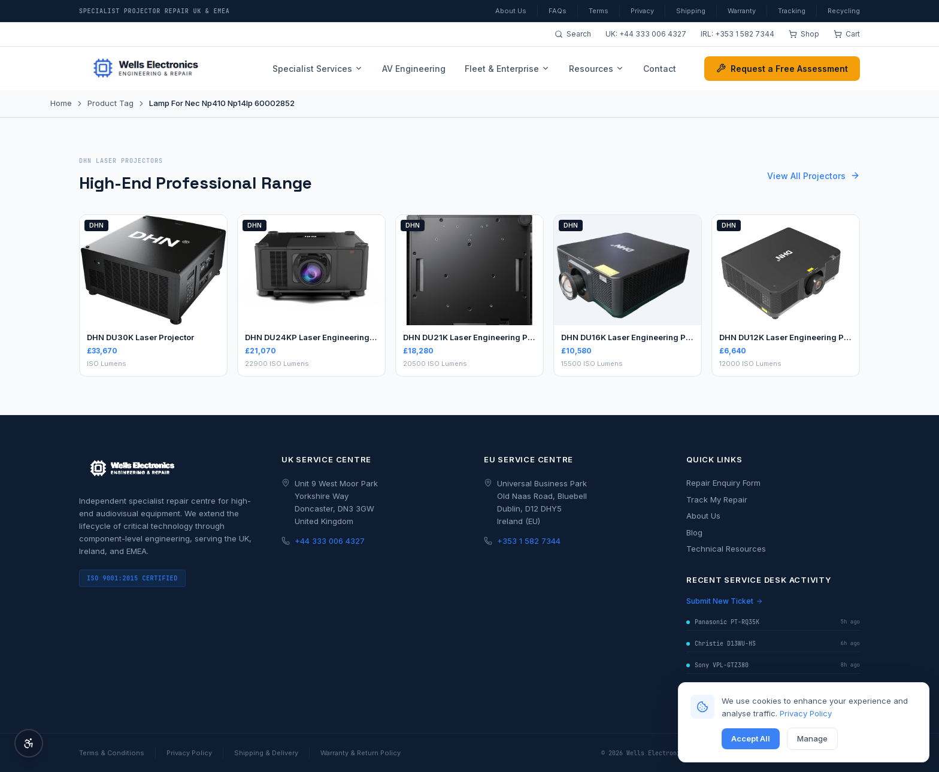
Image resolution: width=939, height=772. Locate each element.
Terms (598, 11)
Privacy (642, 11)
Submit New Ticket (724, 601)
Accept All (750, 738)
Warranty (742, 11)
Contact (659, 68)
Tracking (791, 11)
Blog (694, 532)
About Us (510, 11)
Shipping (690, 11)
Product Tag (110, 103)
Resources (596, 68)
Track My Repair (716, 499)
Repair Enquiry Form (723, 483)
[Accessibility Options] (28, 743)
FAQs (558, 11)
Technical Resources (726, 548)
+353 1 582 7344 (744, 33)
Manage (812, 738)
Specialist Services (317, 68)
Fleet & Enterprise (507, 68)
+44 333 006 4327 (652, 33)
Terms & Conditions (111, 753)
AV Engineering (414, 68)
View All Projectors (813, 176)
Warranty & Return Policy (360, 753)
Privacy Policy (806, 713)
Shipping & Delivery (266, 753)
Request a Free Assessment (782, 68)
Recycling (844, 11)
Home (61, 103)
